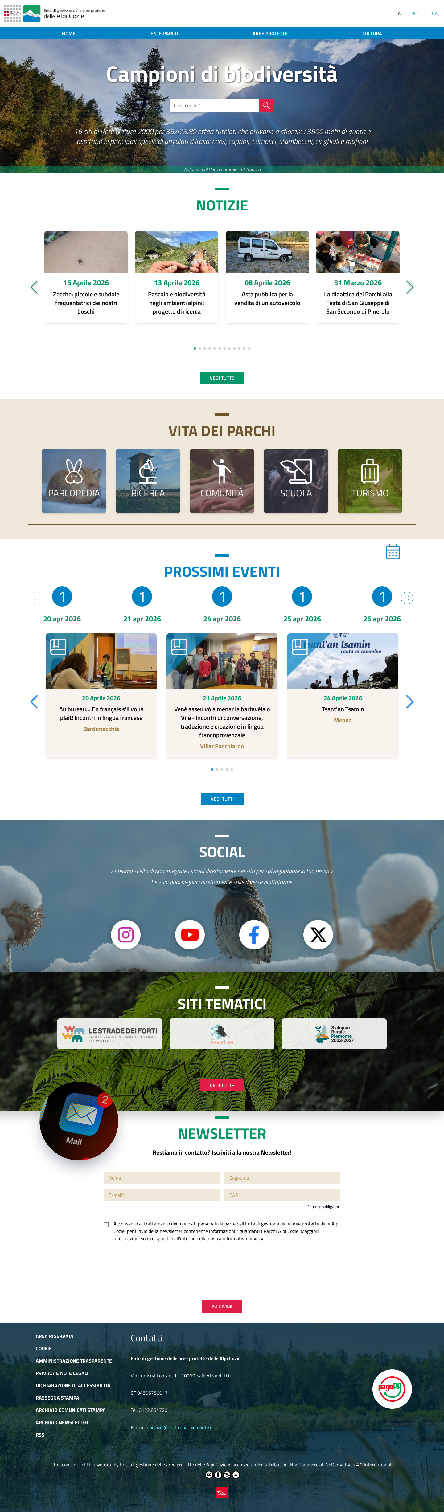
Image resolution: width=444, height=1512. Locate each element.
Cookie (44, 1348)
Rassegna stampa (57, 1397)
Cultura (372, 33)
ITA (397, 13)
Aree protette (270, 33)
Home (69, 33)
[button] (34, 287)
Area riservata (54, 1336)
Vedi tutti (222, 799)
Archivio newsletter (62, 1422)
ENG (415, 13)
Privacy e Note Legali (62, 1373)
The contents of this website (83, 1464)
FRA (433, 13)
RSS (40, 1434)
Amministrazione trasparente (74, 1360)
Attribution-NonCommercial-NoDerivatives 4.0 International (327, 1464)
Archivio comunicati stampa (71, 1410)
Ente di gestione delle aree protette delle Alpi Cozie (173, 1464)
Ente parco (164, 33)
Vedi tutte (222, 377)
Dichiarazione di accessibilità (73, 1385)
